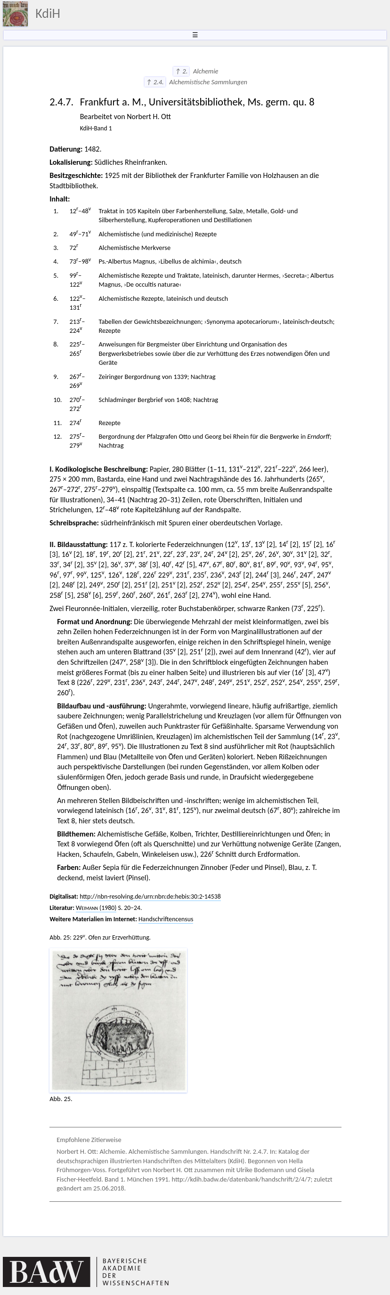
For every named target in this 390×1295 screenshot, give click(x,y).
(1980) (96, 908)
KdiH (47, 13)
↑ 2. (181, 71)
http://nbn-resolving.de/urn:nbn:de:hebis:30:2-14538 (150, 897)
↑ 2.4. (155, 82)
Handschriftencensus (165, 919)
